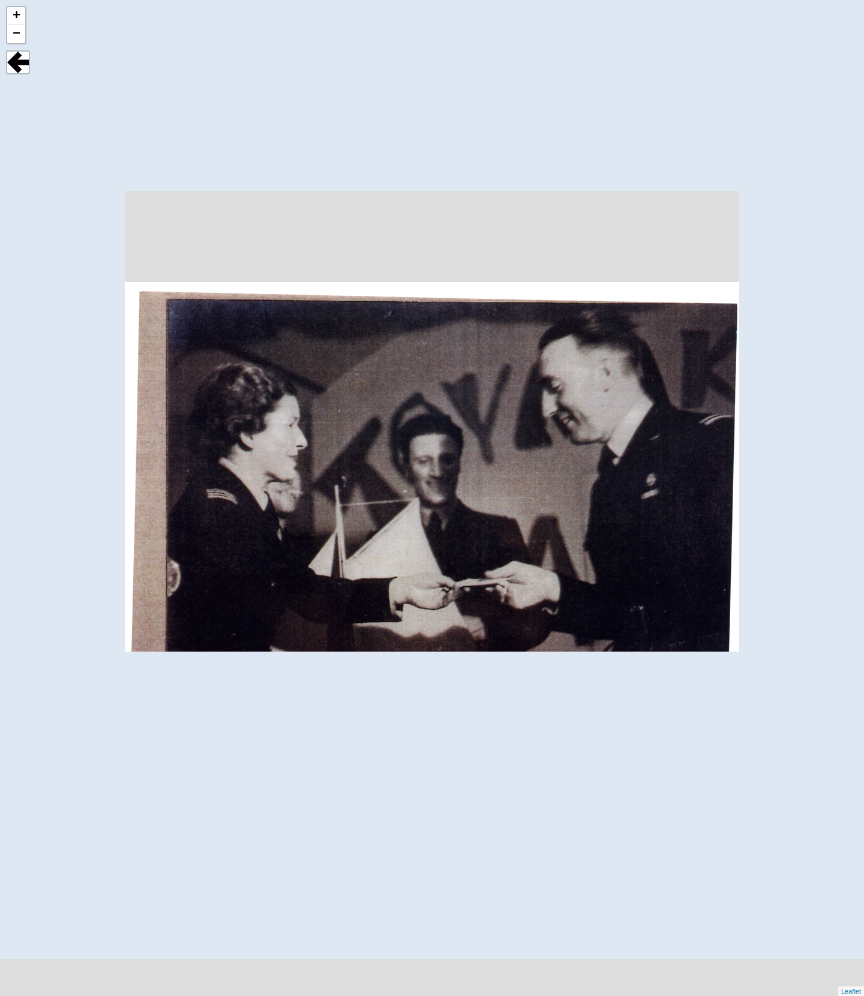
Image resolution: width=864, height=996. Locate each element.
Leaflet (851, 991)
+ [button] (16, 16)
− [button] (16, 34)
